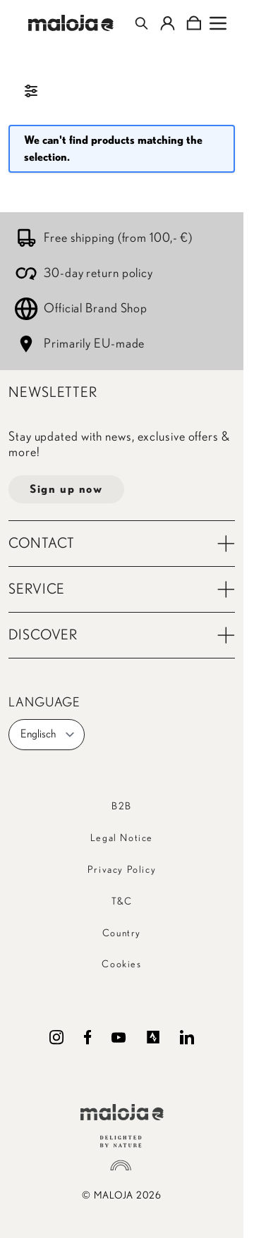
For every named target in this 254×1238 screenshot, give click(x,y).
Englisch (47, 735)
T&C (122, 902)
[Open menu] (218, 23)
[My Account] (167, 23)
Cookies (121, 964)
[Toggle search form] (141, 23)
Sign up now (66, 489)
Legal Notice (121, 838)
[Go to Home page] (71, 23)
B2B (121, 806)
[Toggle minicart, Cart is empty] (193, 23)
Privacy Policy (121, 870)
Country (121, 933)
